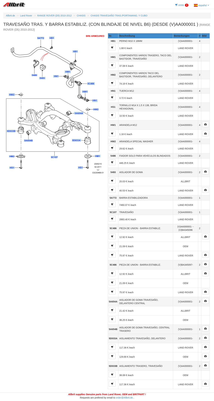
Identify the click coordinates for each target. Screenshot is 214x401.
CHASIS (81, 15)
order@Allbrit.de (124, 397)
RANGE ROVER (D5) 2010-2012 (54, 15)
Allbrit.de (10, 15)
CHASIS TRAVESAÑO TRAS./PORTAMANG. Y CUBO (119, 15)
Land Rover (26, 15)
